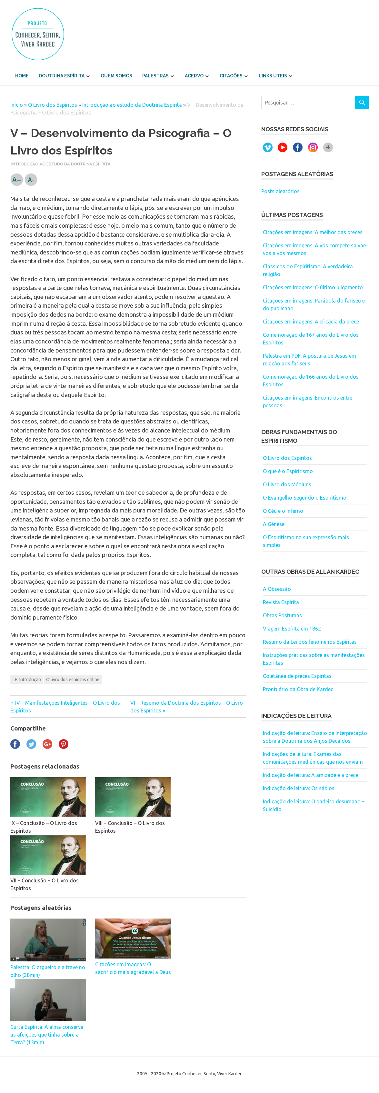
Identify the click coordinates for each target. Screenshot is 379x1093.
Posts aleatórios (280, 191)
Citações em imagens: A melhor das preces (313, 232)
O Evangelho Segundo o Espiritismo (304, 498)
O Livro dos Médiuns (287, 484)
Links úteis (273, 75)
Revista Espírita (281, 602)
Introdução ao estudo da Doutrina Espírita (132, 105)
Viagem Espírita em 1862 (292, 628)
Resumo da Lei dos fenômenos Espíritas (310, 642)
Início (16, 105)
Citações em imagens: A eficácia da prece (311, 321)
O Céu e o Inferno (283, 511)
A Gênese (273, 524)
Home (22, 75)
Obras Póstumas (282, 615)
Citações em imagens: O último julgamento (313, 287)
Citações (231, 75)
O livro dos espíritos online (73, 679)
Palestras (155, 75)
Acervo (194, 75)
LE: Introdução (27, 679)
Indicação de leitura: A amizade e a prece (310, 775)
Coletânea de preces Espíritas (297, 676)
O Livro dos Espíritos (52, 105)
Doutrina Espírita (62, 75)
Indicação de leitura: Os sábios (298, 788)
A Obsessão (277, 589)
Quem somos (116, 75)
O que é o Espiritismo (288, 471)
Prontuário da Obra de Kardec (298, 689)
